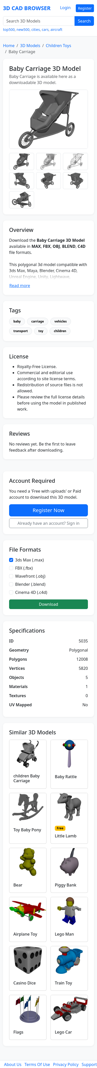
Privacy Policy (66, 1064)
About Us (12, 1064)
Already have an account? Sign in (48, 523)
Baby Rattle (66, 776)
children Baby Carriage (26, 778)
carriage (37, 321)
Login (65, 7)
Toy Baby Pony (27, 830)
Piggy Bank (65, 885)
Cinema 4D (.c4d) (31, 592)
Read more (19, 285)
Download (48, 604)
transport (20, 331)
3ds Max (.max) (29, 560)
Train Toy (63, 983)
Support (89, 1064)
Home (9, 45)
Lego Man (64, 934)
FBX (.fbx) (24, 568)
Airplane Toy (25, 934)
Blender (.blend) (30, 584)
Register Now (48, 510)
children (60, 331)
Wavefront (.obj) (30, 576)
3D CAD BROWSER (27, 8)
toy (40, 331)
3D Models (30, 45)
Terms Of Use (37, 1064)
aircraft (56, 29)
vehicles (61, 321)
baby (17, 321)
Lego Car (63, 1032)
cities (35, 29)
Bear (17, 885)
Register (85, 8)
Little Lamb (66, 836)
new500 (23, 29)
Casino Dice (24, 983)
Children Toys (58, 45)
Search (84, 21)
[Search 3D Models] (39, 21)
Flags (18, 1032)
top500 (9, 29)
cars (45, 29)
